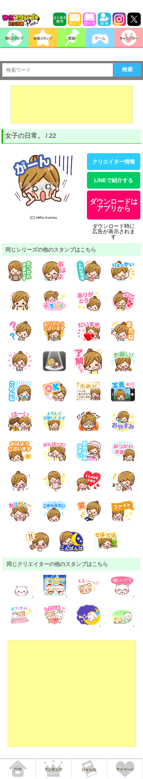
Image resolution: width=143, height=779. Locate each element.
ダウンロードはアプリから (114, 205)
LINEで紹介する (113, 180)
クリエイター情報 (113, 162)
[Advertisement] (72, 104)
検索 (127, 69)
